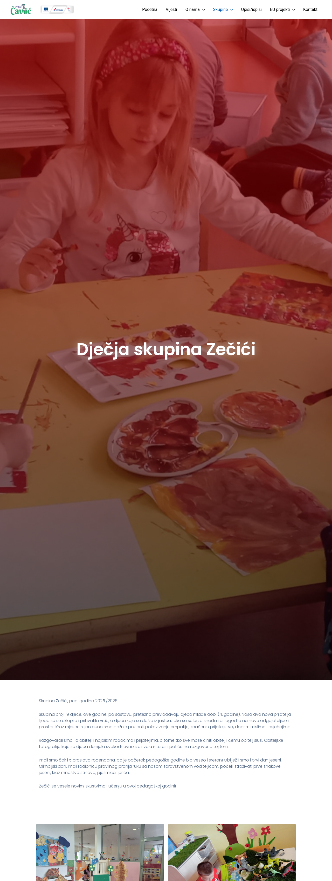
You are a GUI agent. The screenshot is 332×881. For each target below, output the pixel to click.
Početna (149, 9)
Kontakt (310, 9)
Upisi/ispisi (251, 9)
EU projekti (282, 9)
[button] (202, 9)
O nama (195, 9)
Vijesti (171, 9)
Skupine (223, 9)
